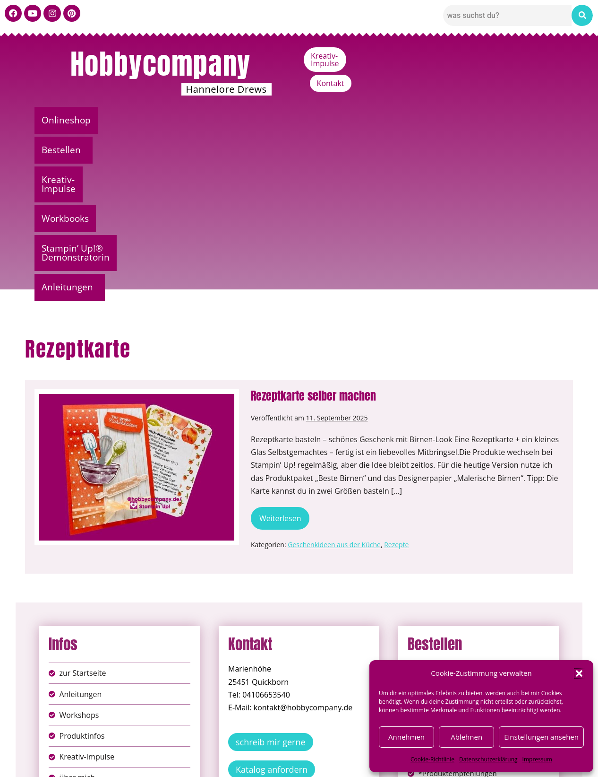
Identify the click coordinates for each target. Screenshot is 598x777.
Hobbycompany (160, 64)
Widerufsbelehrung (265, 762)
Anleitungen (523, 120)
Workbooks (296, 120)
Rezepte (396, 377)
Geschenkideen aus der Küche (334, 377)
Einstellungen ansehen (541, 737)
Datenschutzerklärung (488, 759)
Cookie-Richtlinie (432, 759)
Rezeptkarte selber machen (313, 228)
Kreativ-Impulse (482, 56)
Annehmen (406, 737)
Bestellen (135, 120)
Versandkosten (341, 762)
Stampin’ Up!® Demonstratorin (409, 120)
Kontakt (542, 56)
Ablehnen (466, 737)
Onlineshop (69, 120)
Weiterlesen (284, 348)
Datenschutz (309, 752)
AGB (352, 752)
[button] (579, 673)
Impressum (537, 759)
